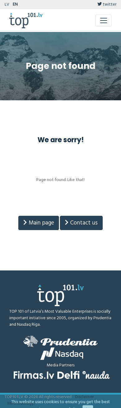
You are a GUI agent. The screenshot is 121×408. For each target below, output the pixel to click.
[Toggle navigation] (103, 20)
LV (7, 4)
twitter (106, 4)
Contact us (81, 223)
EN (15, 4)
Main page (38, 223)
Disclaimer (84, 397)
